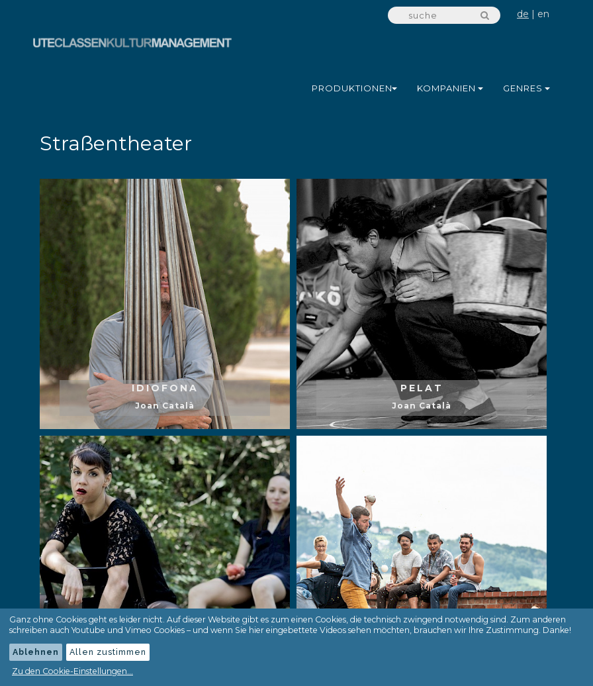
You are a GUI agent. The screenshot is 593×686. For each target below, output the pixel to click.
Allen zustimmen (107, 652)
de (523, 14)
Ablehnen (36, 652)
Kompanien (450, 88)
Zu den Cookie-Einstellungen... (72, 671)
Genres (526, 88)
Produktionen (354, 88)
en (543, 14)
